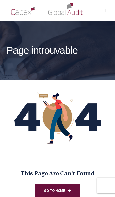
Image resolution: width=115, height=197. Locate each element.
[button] (104, 10)
